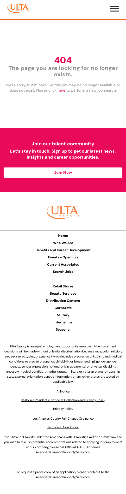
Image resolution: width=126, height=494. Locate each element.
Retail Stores (63, 286)
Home (63, 235)
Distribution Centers (63, 300)
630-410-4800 (76, 447)
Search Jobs (63, 271)
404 (63, 60)
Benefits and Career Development (63, 250)
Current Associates (63, 264)
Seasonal (63, 329)
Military (63, 315)
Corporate (63, 308)
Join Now (63, 172)
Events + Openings (63, 257)
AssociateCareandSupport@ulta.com (63, 452)
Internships (63, 322)
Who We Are (63, 243)
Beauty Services (63, 293)
